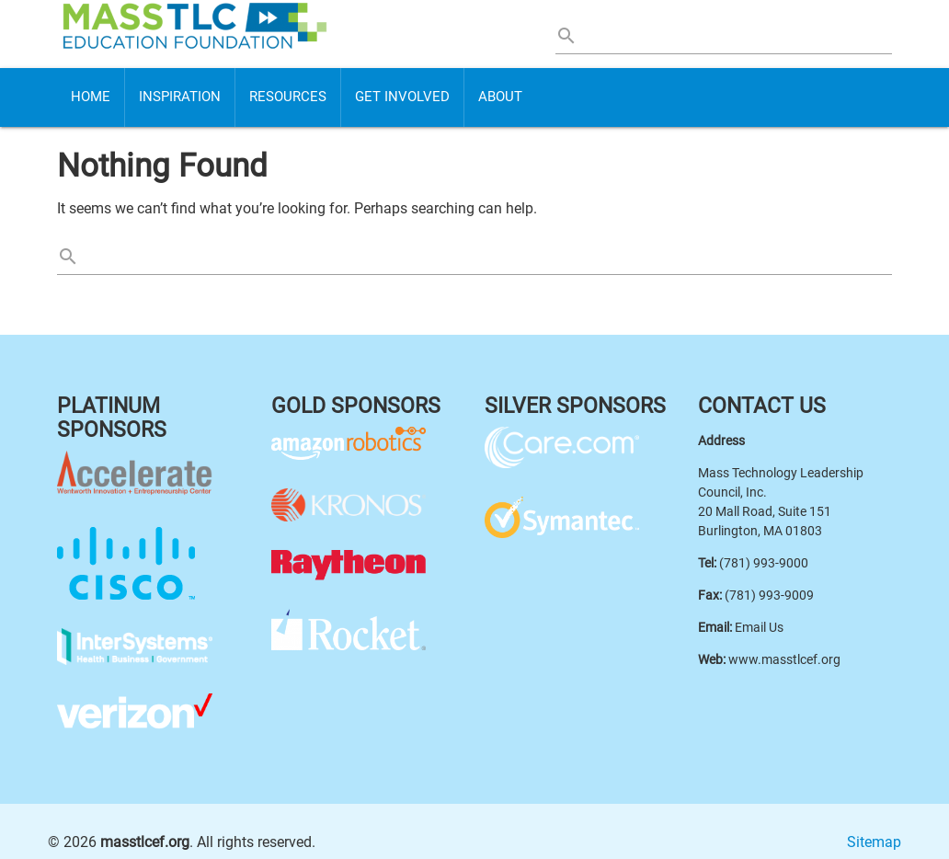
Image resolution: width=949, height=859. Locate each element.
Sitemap (874, 842)
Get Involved (402, 97)
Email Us (759, 627)
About (500, 97)
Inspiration (180, 97)
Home (90, 97)
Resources (287, 97)
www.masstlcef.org (784, 659)
